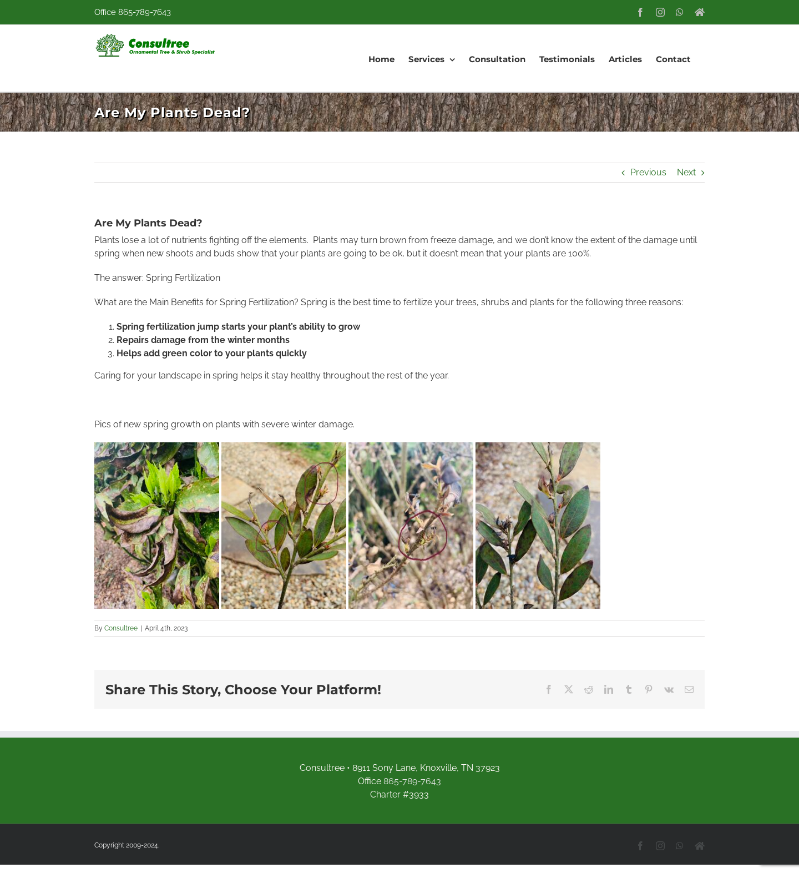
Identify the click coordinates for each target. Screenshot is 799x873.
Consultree (121, 628)
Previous (648, 172)
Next (686, 172)
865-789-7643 (144, 12)
